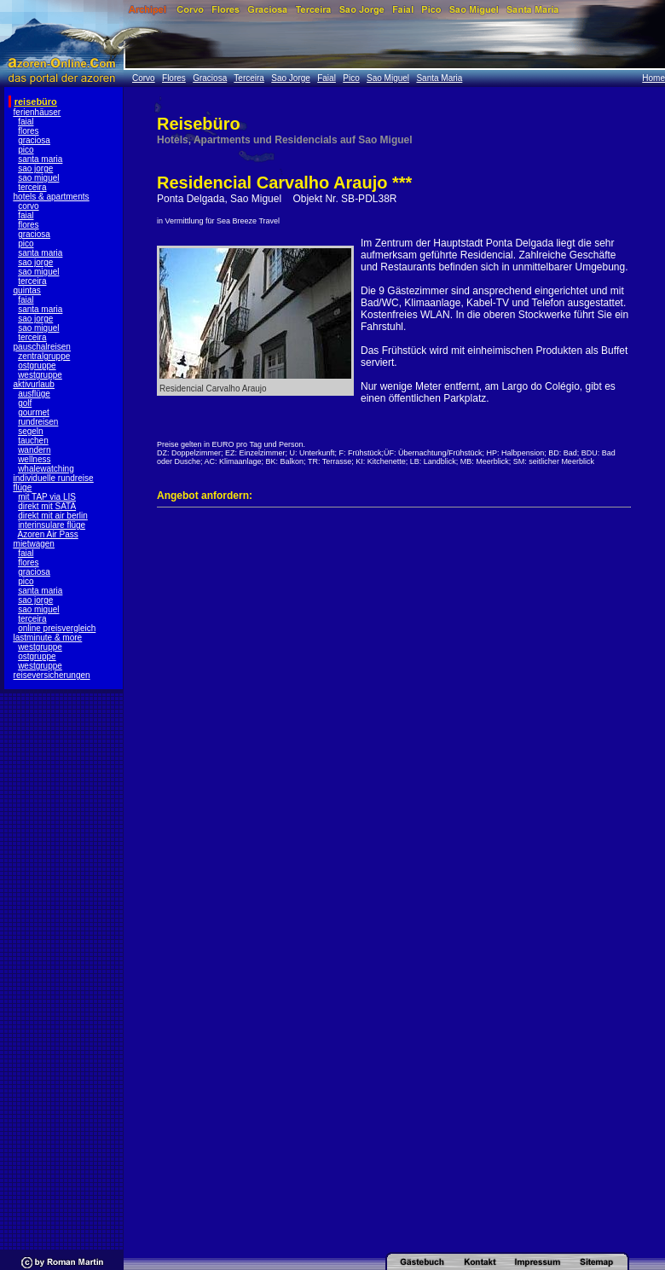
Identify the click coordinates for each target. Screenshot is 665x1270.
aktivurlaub (34, 384)
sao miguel (38, 178)
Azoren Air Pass (48, 534)
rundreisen (38, 421)
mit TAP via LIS (47, 497)
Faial (326, 78)
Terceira (249, 78)
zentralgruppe (44, 356)
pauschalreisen (42, 346)
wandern (34, 450)
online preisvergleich (56, 628)
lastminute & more (48, 637)
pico (25, 149)
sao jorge (35, 168)
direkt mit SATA (47, 506)
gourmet (33, 412)
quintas (27, 290)
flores (28, 131)
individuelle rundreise (54, 478)
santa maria (40, 159)
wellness (34, 459)
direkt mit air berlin (53, 515)
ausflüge (34, 393)
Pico (351, 78)
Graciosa (210, 78)
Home (653, 78)
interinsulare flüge (51, 525)
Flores (174, 78)
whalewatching (46, 468)
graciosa (34, 140)
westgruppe (40, 375)
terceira (32, 187)
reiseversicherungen (52, 675)
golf (25, 403)
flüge (23, 487)
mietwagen (34, 543)
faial (25, 121)
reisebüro (35, 101)
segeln (30, 431)
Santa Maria (439, 78)
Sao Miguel (388, 78)
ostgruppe (36, 365)
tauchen (33, 440)
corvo (28, 206)
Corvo (143, 78)
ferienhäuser (37, 112)
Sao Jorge (290, 78)
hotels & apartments (52, 196)
